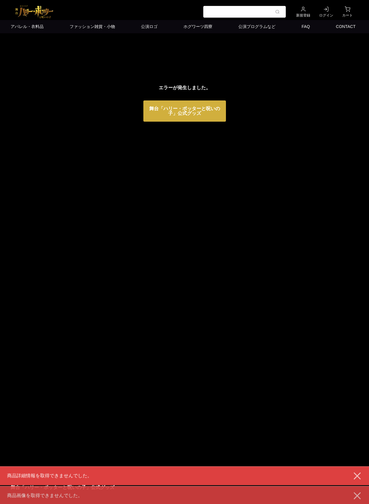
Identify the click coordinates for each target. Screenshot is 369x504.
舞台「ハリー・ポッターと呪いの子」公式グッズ (184, 111)
